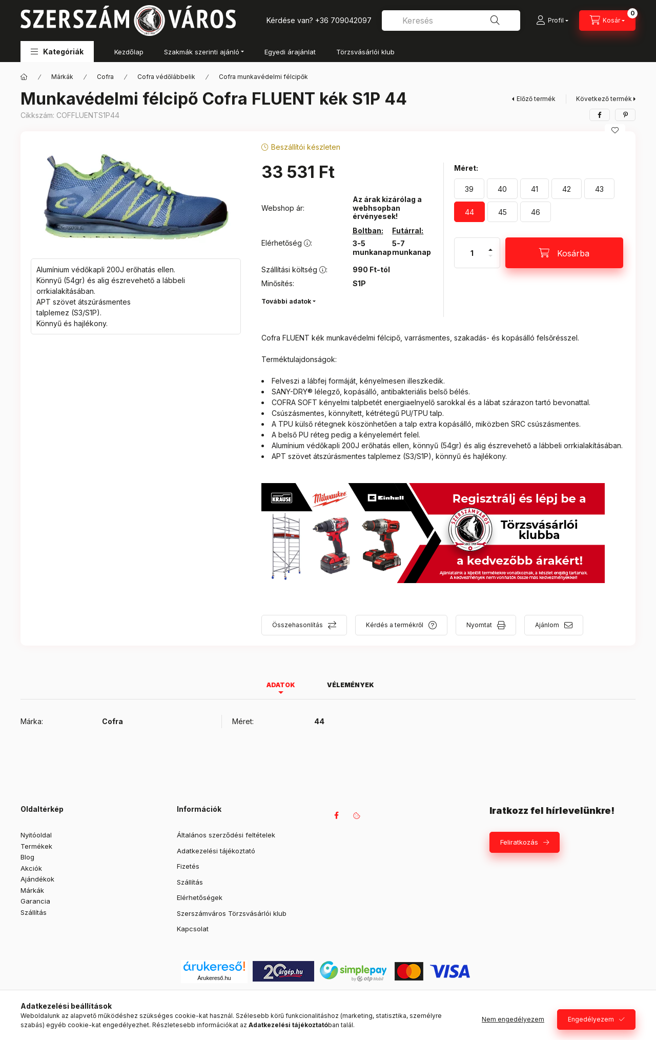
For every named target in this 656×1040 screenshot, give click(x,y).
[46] (535, 212)
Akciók (31, 868)
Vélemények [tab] (350, 685)
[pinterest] (625, 115)
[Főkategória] (24, 77)
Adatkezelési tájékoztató (216, 851)
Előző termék (536, 99)
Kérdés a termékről (394, 625)
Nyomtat (479, 625)
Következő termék (604, 99)
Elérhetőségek (199, 897)
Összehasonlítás (297, 625)
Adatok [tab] (280, 685)
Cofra (105, 77)
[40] (502, 188)
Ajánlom (547, 625)
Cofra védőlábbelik (166, 77)
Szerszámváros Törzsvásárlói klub (231, 913)
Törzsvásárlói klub (365, 52)
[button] (57, 51)
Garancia (35, 901)
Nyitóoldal (36, 835)
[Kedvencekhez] (615, 130)
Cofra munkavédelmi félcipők (263, 77)
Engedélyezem (591, 1019)
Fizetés (188, 866)
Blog (27, 857)
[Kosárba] (564, 252)
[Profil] (552, 20)
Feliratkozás (519, 842)
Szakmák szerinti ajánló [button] (201, 52)
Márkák (62, 77)
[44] (469, 212)
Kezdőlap (129, 52)
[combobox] (451, 20)
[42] (566, 188)
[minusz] (490, 260)
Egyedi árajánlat (290, 52)
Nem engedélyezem (513, 1019)
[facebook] (599, 115)
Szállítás (33, 912)
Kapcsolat (193, 929)
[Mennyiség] (472, 253)
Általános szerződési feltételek (226, 835)
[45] (502, 212)
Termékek (36, 846)
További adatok (286, 301)
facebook (336, 815)
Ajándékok (37, 879)
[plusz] (490, 245)
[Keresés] (495, 20)
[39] (469, 188)
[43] (599, 188)
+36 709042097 (343, 20)
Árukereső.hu (214, 978)
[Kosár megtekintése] (607, 20)
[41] (534, 188)
